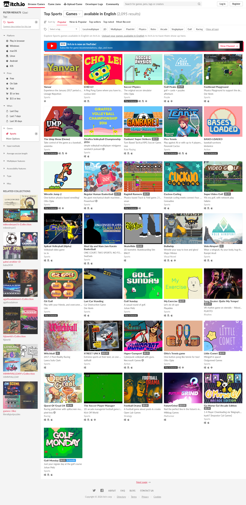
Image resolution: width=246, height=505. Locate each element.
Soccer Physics (132, 86)
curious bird (89, 94)
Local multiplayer (91, 29)
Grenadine (169, 201)
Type (7, 176)
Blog (132, 490)
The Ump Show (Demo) (57, 138)
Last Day (12, 111)
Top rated (108, 21)
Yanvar (47, 86)
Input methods (11, 146)
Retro (153, 29)
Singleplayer (177, 29)
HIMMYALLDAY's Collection (19, 373)
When (7, 106)
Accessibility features (14, 168)
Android (12, 61)
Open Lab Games (132, 412)
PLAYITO (208, 311)
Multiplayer (116, 29)
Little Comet (211, 353)
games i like (9, 410)
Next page (141, 482)
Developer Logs (94, 4)
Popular (62, 21)
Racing (199, 29)
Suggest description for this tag (17, 26)
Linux (10, 56)
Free (10, 78)
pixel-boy (48, 412)
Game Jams (54, 4)
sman (126, 201)
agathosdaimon (10, 302)
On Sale (11, 83)
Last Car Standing (93, 301)
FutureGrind (171, 405)
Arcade (163, 29)
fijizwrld (7, 339)
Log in (222, 4)
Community (112, 4)
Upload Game (73, 4)
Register (236, 4)
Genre (8, 128)
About (112, 490)
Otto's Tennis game (174, 353)
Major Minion (170, 253)
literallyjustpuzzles (11, 414)
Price (7, 73)
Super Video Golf (213, 194)
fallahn (207, 201)
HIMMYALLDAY (11, 377)
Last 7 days (13, 116)
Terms (134, 496)
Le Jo (46, 253)
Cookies (157, 496)
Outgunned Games (213, 360)
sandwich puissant (93, 149)
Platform (9, 35)
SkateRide (129, 246)
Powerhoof (89, 201)
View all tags (212, 29)
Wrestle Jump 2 (53, 194)
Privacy (145, 496)
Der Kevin (208, 94)
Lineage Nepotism (52, 94)
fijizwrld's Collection (14, 336)
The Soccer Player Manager (99, 405)
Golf (190, 29)
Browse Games (36, 4)
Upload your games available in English (123, 35)
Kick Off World (91, 412)
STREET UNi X (92, 353)
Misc (7, 183)
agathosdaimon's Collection (18, 298)
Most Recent (123, 21)
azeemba (48, 146)
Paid (10, 88)
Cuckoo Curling (172, 194)
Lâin (46, 308)
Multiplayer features (14, 161)
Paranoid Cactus (172, 146)
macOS (11, 51)
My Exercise (171, 301)
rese (126, 146)
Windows (12, 46)
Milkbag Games (171, 412)
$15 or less (13, 98)
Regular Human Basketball (98, 194)
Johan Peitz (129, 308)
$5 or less (12, 93)
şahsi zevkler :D (12, 261)
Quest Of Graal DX (54, 405)
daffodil (87, 360)
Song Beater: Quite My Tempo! (221, 301)
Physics (142, 29)
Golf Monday (51, 460)
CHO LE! (89, 86)
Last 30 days (14, 121)
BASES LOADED (213, 138)
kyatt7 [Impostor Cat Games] (218, 415)
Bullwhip (169, 246)
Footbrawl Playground (216, 86)
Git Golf (48, 301)
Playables (168, 308)
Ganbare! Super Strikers (137, 138)
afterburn (168, 94)
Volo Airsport (211, 246)
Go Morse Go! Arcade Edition (220, 405)
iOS (9, 66)
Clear (25, 12)
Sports (11, 133)
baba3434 (8, 265)
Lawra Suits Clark (52, 360)
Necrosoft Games (132, 360)
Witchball (49, 353)
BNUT (127, 253)
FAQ (122, 490)
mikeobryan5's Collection (17, 224)
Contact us (147, 490)
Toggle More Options (20, 138)
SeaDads (88, 256)
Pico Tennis (170, 138)
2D (104, 29)
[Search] (199, 4)
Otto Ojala (129, 94)
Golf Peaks (170, 86)
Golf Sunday (131, 301)
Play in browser (15, 41)
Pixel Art (130, 29)
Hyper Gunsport (133, 353)
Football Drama (132, 405)
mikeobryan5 (9, 227)
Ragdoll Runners (133, 194)
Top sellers (95, 21)
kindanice (208, 146)
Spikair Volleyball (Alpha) (57, 246)
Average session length (15, 153)
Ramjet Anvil (210, 253)
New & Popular (78, 21)
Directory (121, 496)
